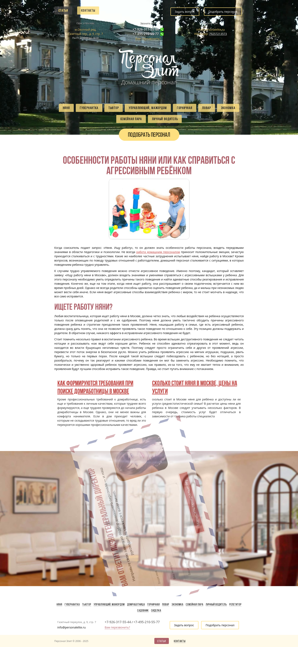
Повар (206, 108)
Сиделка (156, 610)
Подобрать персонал (222, 12)
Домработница (136, 604)
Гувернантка (89, 108)
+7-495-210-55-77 (146, 34)
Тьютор (113, 108)
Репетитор (235, 604)
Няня (66, 108)
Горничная (184, 108)
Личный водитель (165, 119)
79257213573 (218, 34)
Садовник (143, 610)
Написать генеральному (167, 474)
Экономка (228, 108)
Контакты (88, 10)
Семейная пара (131, 119)
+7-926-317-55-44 (146, 29)
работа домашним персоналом (158, 252)
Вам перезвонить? (148, 39)
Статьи (63, 10)
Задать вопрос (185, 12)
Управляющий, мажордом (148, 108)
